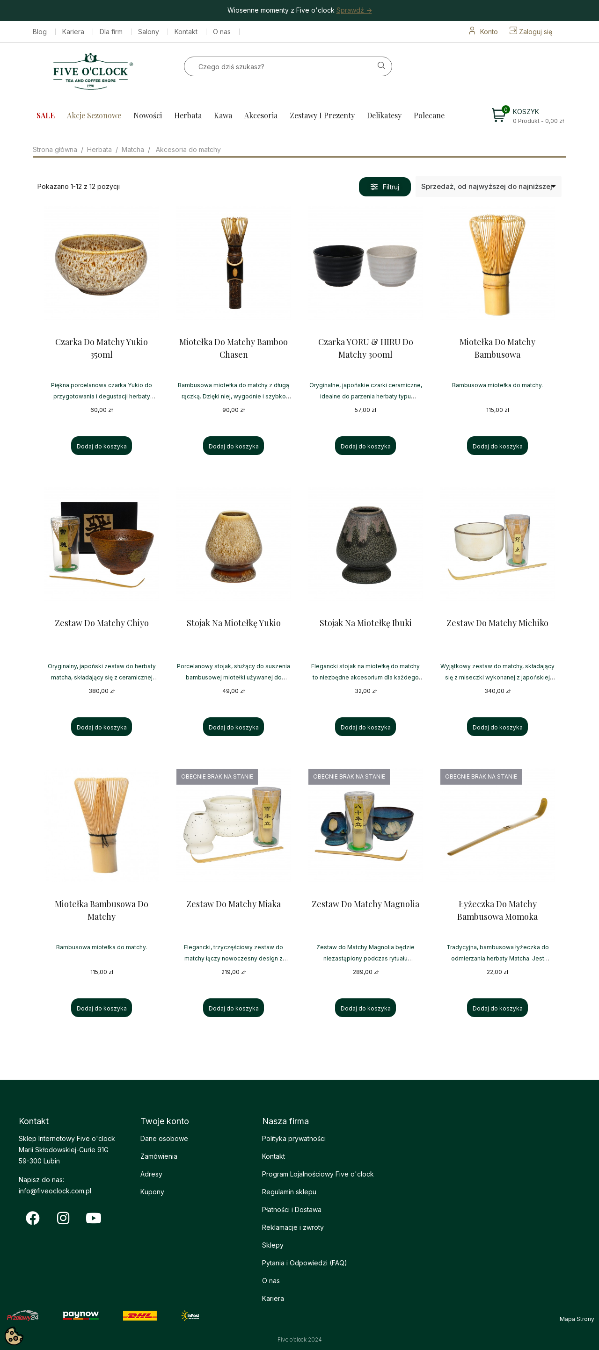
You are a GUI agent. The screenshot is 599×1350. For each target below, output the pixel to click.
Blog (40, 32)
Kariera (73, 32)
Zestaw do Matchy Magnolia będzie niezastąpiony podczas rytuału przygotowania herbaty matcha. (365, 958)
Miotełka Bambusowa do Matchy (101, 910)
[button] (385, 186)
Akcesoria (261, 115)
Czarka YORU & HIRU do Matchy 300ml (365, 348)
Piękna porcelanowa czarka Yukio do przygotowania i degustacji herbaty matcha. (101, 396)
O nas (222, 32)
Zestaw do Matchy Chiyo (102, 622)
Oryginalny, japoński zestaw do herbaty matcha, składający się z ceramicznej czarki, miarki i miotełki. (102, 677)
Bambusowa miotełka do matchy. (497, 385)
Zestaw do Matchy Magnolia (365, 904)
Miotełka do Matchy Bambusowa (497, 348)
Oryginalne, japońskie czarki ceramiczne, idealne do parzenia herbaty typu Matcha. (365, 396)
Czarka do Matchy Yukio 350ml (101, 348)
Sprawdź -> (354, 10)
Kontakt (186, 32)
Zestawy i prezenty (322, 115)
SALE (46, 115)
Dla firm (111, 32)
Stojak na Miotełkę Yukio (234, 622)
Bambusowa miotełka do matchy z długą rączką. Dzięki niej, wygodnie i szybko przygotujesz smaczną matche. (233, 396)
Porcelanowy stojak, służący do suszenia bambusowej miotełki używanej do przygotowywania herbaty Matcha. (233, 677)
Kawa (223, 115)
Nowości (147, 115)
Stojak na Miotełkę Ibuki (366, 622)
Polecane (429, 115)
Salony (148, 32)
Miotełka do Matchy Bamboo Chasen (233, 348)
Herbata (188, 115)
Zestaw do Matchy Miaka (233, 904)
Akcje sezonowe (94, 115)
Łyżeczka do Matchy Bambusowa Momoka (497, 910)
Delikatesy (384, 115)
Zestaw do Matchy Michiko (497, 622)
